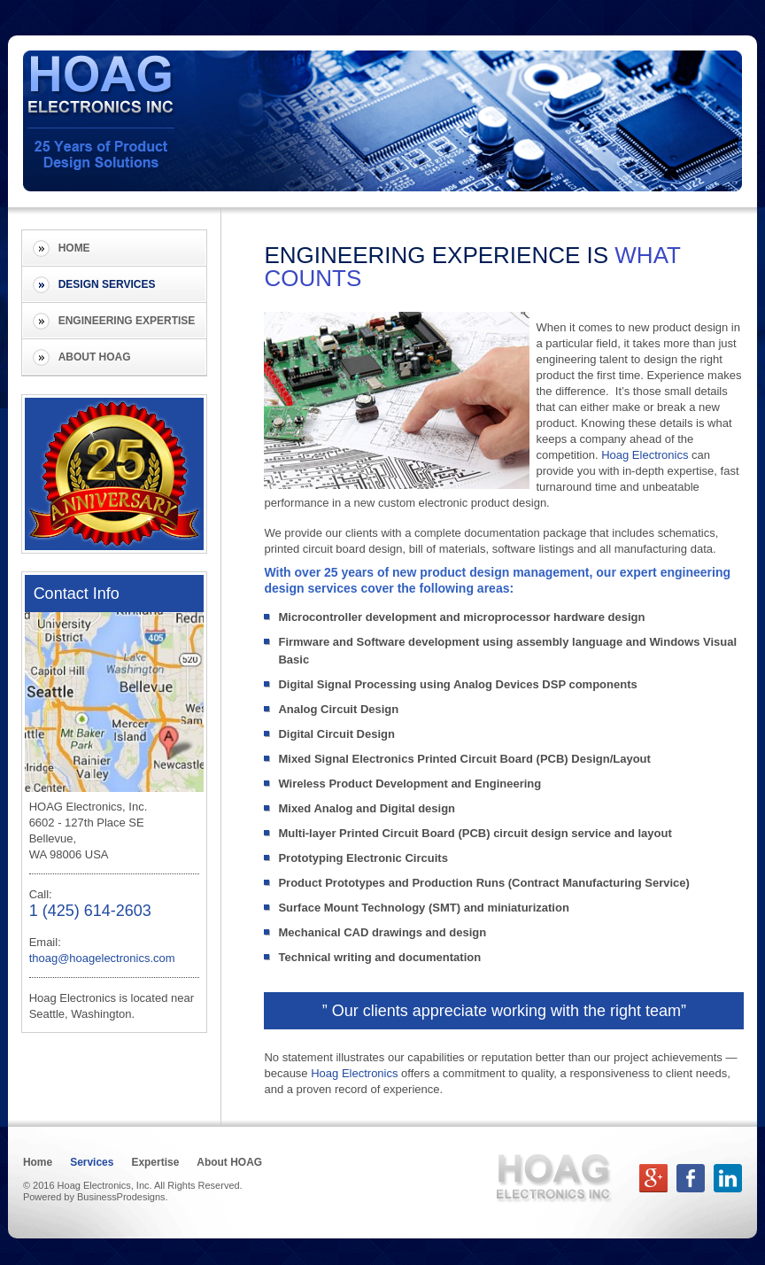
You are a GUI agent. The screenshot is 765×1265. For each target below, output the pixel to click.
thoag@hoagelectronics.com (102, 958)
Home (74, 248)
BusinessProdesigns (121, 1196)
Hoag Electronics (644, 455)
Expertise (156, 1162)
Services (91, 1162)
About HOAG (94, 357)
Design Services (107, 284)
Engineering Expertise (127, 320)
